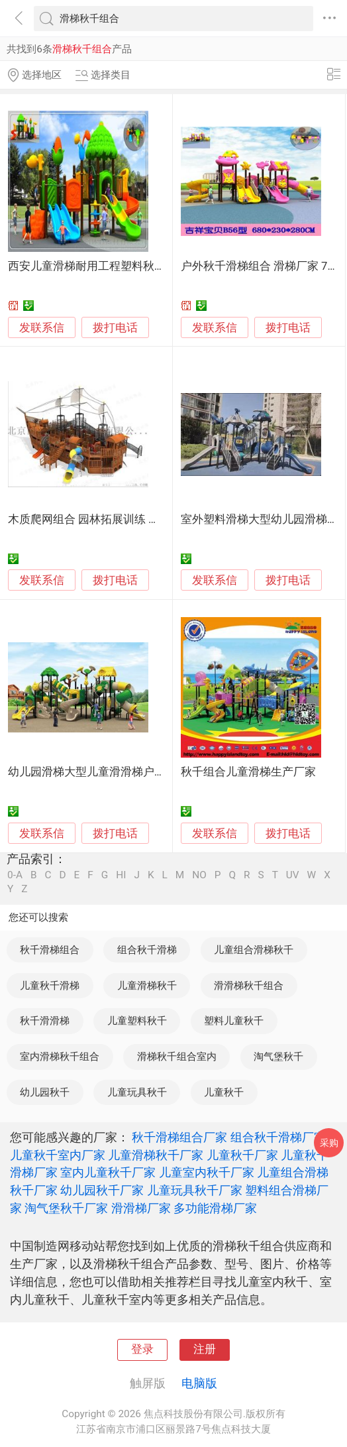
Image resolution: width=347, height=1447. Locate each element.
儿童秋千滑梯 (49, 986)
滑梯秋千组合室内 (177, 1057)
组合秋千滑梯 (147, 950)
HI (121, 875)
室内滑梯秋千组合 (59, 1057)
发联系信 (41, 327)
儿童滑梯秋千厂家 (155, 1155)
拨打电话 (115, 327)
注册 (204, 1349)
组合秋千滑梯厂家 (278, 1137)
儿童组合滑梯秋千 (253, 950)
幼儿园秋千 (45, 1092)
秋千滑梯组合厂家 (179, 1137)
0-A (15, 875)
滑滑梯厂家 (141, 1208)
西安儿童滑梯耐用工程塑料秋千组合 (98, 266)
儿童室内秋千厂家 (206, 1172)
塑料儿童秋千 (234, 1021)
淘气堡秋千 (278, 1057)
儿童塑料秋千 (137, 1021)
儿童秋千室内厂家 (57, 1155)
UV (292, 875)
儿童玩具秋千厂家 (194, 1190)
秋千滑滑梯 (45, 1021)
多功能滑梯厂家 (215, 1208)
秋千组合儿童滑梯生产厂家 (248, 772)
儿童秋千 (224, 1092)
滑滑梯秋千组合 (248, 986)
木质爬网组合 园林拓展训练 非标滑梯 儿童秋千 (124, 519)
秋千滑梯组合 (49, 950)
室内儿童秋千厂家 (108, 1172)
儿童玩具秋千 (137, 1092)
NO (199, 875)
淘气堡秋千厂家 (66, 1208)
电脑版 (199, 1383)
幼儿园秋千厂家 (102, 1190)
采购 (329, 1142)
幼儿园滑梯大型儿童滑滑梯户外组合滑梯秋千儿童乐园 (143, 772)
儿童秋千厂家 (242, 1155)
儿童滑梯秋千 (147, 986)
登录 (142, 1349)
